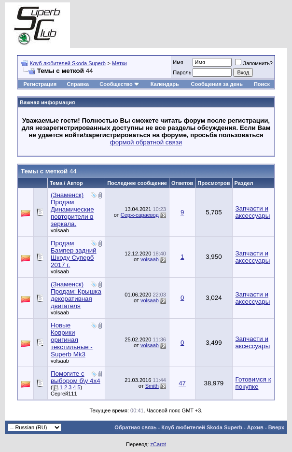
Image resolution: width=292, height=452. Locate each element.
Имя (178, 62)
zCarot (158, 444)
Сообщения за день (217, 84)
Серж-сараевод (140, 215)
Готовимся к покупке (253, 383)
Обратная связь (135, 427)
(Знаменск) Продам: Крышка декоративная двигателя (76, 295)
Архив (255, 427)
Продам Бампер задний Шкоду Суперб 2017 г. (74, 254)
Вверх (276, 427)
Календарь (165, 84)
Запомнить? (254, 63)
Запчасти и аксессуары (253, 212)
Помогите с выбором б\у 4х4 (75, 377)
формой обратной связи (146, 142)
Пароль (182, 72)
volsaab (60, 230)
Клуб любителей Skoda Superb (68, 63)
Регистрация (39, 84)
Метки (119, 63)
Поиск (262, 84)
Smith (152, 386)
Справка (78, 84)
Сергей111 (64, 393)
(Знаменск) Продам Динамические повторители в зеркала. (72, 209)
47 (182, 383)
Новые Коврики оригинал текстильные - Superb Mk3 (72, 340)
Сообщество (119, 84)
